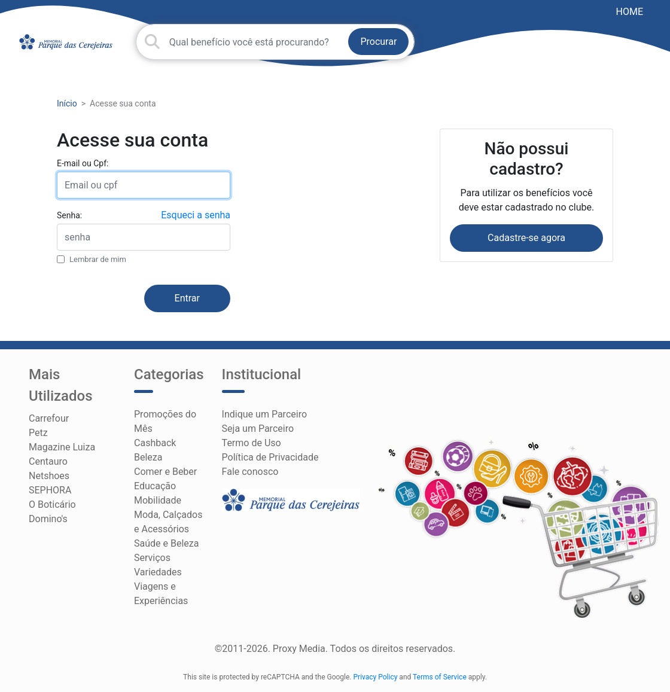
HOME (629, 11)
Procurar (378, 41)
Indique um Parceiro (264, 414)
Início (67, 103)
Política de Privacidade (270, 457)
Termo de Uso (251, 443)
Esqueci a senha (195, 215)
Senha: (69, 215)
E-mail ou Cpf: (82, 163)
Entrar (187, 298)
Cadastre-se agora (526, 237)
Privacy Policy (376, 677)
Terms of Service (440, 677)
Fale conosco (250, 471)
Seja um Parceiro (258, 428)
